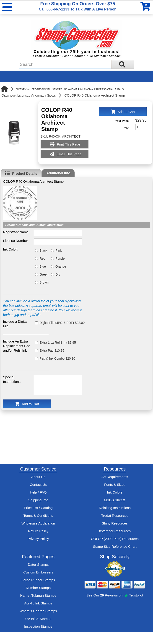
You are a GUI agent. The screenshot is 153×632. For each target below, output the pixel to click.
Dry (57, 274)
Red (42, 258)
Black (43, 250)
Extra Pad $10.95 (51, 350)
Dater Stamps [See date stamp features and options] (38, 564)
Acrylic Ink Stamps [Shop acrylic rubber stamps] (38, 603)
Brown (44, 282)
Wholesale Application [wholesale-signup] (38, 523)
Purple (60, 258)
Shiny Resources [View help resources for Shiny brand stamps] (115, 523)
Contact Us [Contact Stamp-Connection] (38, 484)
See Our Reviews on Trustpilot (114, 595)
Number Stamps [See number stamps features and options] (38, 588)
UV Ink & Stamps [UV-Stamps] (38, 619)
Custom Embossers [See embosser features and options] (38, 572)
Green (43, 274)
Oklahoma (69, 89)
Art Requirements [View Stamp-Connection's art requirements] (114, 477)
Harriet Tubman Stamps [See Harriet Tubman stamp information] (38, 595)
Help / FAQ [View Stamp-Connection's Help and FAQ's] (38, 492)
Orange (60, 266)
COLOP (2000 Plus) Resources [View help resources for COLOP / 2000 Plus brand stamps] (115, 539)
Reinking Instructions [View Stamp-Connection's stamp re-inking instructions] (115, 508)
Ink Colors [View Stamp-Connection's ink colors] (114, 492)
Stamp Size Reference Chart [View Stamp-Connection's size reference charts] (115, 546)
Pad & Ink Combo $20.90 (57, 358)
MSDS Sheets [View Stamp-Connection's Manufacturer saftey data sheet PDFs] (114, 500)
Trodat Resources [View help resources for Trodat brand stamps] (114, 515)
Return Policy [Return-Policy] (38, 531)
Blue (42, 266)
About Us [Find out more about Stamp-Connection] (38, 477)
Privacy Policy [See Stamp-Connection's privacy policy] (38, 539)
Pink (58, 250)
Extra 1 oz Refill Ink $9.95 (57, 342)
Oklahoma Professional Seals (101, 89)
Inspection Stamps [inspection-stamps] (38, 626)
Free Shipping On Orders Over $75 (77, 6)
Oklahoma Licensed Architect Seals (28, 95)
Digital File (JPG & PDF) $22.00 (62, 323)
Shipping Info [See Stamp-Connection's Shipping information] (38, 500)
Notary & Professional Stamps (39, 89)
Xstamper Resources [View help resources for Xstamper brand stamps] (115, 531)
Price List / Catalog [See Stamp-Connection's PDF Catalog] (38, 508)
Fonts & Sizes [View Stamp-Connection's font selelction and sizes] (114, 484)
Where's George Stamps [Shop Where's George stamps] (38, 611)
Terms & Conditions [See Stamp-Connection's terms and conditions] (38, 515)
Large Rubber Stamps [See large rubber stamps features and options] (38, 580)
